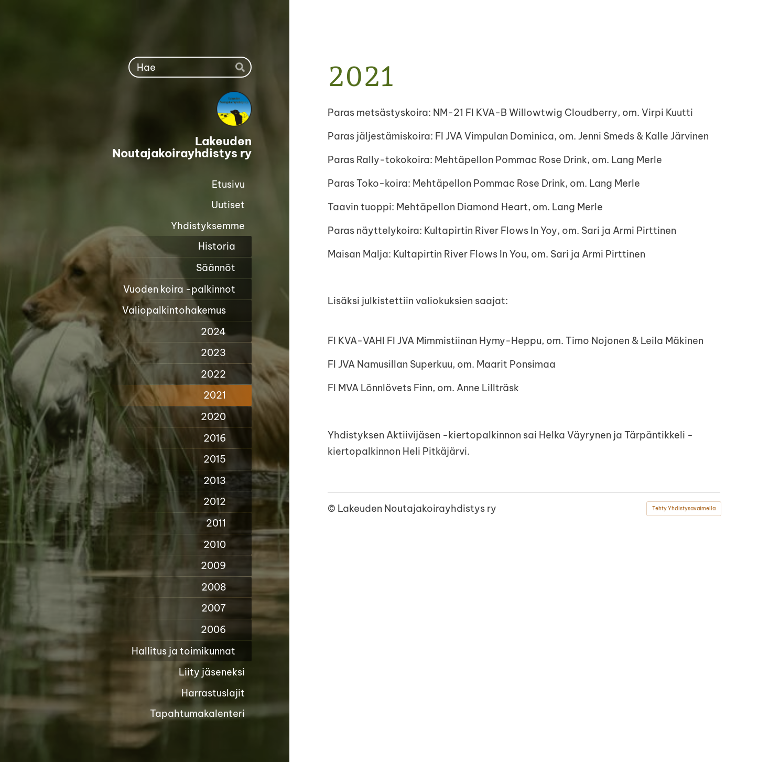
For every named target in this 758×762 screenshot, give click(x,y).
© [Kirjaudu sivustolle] (333, 508)
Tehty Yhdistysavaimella (684, 508)
